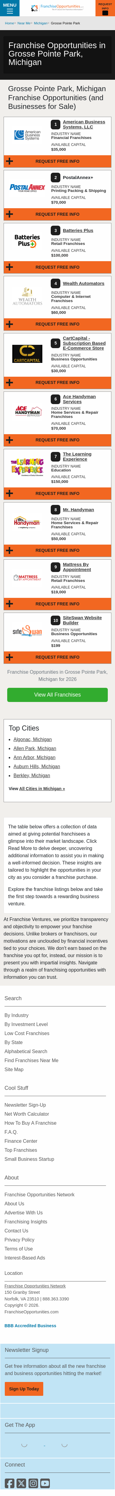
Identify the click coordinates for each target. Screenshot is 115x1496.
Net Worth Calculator (27, 1114)
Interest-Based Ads (25, 1257)
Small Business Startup (29, 1159)
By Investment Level (26, 1024)
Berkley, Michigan (32, 775)
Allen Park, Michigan (35, 748)
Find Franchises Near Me (32, 1060)
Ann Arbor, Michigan (35, 757)
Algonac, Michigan (33, 739)
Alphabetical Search (26, 1051)
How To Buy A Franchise (30, 1123)
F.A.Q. (11, 1132)
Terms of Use (19, 1248)
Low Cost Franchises (27, 1033)
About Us (14, 1203)
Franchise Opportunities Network (39, 1194)
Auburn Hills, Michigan (37, 766)
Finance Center (21, 1141)
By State (14, 1042)
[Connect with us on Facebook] (11, 1485)
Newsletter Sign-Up (25, 1105)
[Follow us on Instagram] (34, 1485)
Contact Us (16, 1230)
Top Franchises (21, 1150)
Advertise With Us (24, 1212)
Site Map (14, 1069)
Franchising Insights (26, 1221)
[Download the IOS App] (25, 1443)
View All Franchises (57, 695)
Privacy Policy (20, 1239)
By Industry (17, 1015)
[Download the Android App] (64, 1443)
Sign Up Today (24, 1388)
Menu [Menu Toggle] (10, 7)
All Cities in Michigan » (42, 788)
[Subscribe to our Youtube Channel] (45, 1485)
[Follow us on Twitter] (22, 1485)
